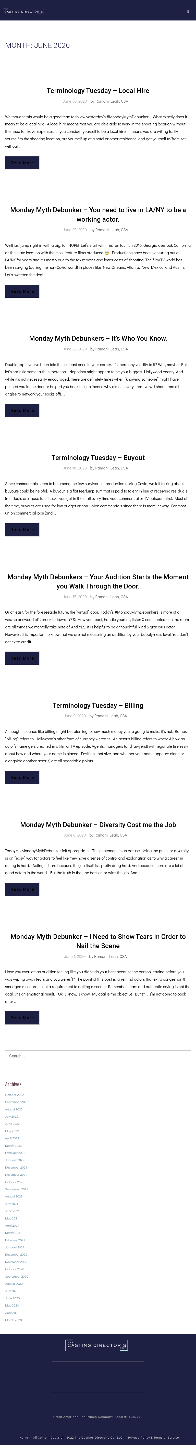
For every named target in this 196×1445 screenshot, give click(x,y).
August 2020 (14, 1283)
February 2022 (15, 1152)
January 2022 (14, 1160)
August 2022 (13, 1109)
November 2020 (16, 1261)
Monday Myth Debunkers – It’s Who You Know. (98, 338)
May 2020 (12, 1305)
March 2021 (13, 1232)
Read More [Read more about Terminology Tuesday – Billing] (22, 777)
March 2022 (13, 1145)
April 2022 (12, 1138)
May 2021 (11, 1218)
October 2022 (14, 1094)
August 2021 (13, 1196)
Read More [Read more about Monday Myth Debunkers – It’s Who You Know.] (22, 410)
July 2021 (11, 1203)
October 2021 (14, 1182)
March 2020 (13, 1320)
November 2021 (16, 1174)
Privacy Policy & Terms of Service (153, 1437)
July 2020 (11, 1290)
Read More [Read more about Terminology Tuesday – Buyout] (22, 529)
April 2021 (12, 1225)
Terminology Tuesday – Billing (98, 705)
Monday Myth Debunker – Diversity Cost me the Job (98, 825)
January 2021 (14, 1247)
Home (23, 1437)
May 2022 (12, 1131)
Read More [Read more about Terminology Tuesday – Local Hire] (22, 162)
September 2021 (16, 1189)
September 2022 (16, 1101)
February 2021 (15, 1240)
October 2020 (14, 1269)
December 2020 (16, 1254)
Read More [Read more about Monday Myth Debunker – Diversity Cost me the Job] (22, 889)
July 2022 (11, 1116)
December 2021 (16, 1167)
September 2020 (16, 1276)
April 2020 (12, 1312)
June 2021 (12, 1210)
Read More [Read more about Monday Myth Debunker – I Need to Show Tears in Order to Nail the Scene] (22, 1017)
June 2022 (12, 1123)
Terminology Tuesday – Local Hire (98, 90)
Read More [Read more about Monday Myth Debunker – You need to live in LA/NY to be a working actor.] (22, 291)
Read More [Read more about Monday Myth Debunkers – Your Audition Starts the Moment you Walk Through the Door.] (22, 658)
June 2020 (12, 1298)
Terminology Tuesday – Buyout (98, 458)
